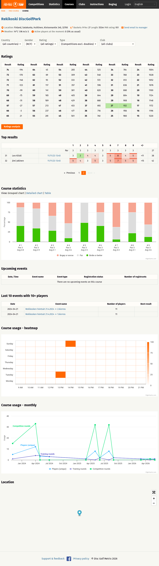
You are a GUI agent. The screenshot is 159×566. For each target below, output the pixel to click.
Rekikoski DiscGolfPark (21, 19)
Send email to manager (135, 27)
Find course (14, 11)
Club (117, 43)
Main (3, 11)
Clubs (82, 4)
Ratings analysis (12, 126)
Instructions (97, 4)
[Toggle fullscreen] (154, 492)
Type (79, 43)
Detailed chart (34, 193)
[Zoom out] (154, 503)
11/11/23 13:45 (54, 155)
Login (128, 4)
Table (48, 193)
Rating (48, 43)
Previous (70, 173)
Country (11, 43)
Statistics (54, 4)
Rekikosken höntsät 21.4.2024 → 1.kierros (45, 314)
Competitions (36, 4)
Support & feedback (53, 558)
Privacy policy (81, 558)
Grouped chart (16, 193)
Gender (31, 43)
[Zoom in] (154, 498)
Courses (69, 4)
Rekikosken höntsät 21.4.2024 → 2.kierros (45, 309)
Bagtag (113, 4)
